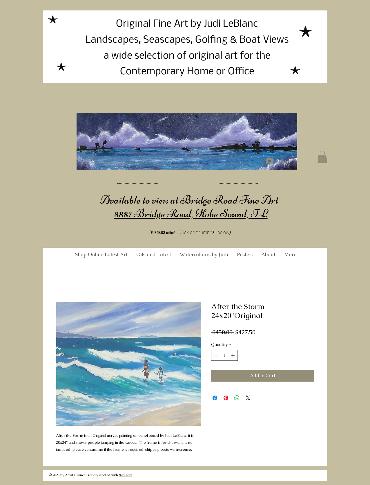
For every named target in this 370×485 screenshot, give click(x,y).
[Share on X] (247, 397)
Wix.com (125, 475)
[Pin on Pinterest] (225, 397)
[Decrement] (215, 355)
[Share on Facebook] (214, 397)
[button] (322, 157)
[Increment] (233, 355)
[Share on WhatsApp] (236, 397)
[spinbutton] (224, 355)
